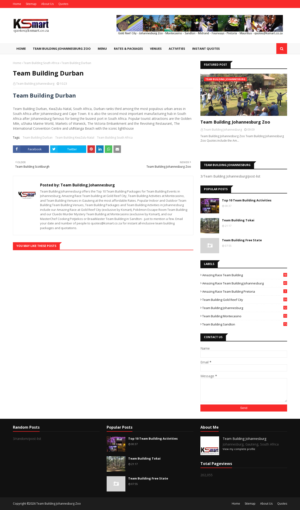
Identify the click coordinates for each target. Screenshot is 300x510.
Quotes (63, 4)
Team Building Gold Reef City (244, 300)
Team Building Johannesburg (35, 84)
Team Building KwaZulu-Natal (74, 138)
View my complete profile (239, 449)
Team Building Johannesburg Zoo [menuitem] (62, 48)
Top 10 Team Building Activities (246, 200)
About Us (47, 4)
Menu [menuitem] (102, 48)
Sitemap (31, 4)
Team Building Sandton (244, 324)
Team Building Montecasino (244, 316)
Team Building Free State (242, 240)
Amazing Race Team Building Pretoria (244, 291)
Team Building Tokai (238, 220)
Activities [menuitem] (177, 48)
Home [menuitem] (21, 48)
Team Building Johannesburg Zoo (235, 122)
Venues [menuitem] (156, 48)
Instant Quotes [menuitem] (206, 48)
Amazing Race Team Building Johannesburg (244, 283)
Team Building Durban (37, 138)
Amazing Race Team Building (244, 275)
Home (17, 4)
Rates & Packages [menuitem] (128, 48)
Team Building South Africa (41, 63)
